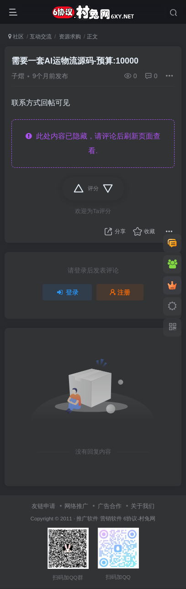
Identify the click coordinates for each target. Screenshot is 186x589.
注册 (120, 292)
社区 (16, 36)
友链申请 (43, 506)
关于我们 (142, 506)
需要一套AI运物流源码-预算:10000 (74, 60)
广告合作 (110, 506)
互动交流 (41, 36)
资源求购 (69, 36)
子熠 (17, 76)
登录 (67, 292)
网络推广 (76, 506)
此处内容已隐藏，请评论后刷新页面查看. (93, 143)
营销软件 (111, 518)
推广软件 (87, 518)
